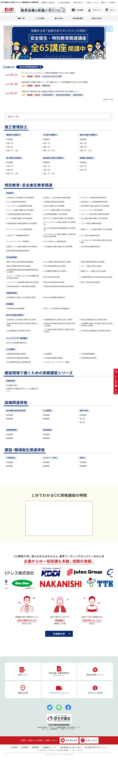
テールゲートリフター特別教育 (18, 241)
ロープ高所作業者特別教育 (90, 235)
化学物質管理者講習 (88, 354)
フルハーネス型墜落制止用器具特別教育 (95, 214)
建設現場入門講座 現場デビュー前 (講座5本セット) (22, 389)
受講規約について (50, 747)
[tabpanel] (58, 42)
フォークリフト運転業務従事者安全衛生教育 (23, 282)
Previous (11, 43)
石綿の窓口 (77, 2)
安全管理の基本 (12, 385)
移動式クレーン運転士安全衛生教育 (93, 271)
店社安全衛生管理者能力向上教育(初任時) (95, 330)
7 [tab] (67, 56)
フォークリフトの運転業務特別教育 (19, 206)
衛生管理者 (48, 354)
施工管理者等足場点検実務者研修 (19, 362)
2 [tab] (49, 56)
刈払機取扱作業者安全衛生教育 (55, 271)
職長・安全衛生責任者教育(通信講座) (20, 262)
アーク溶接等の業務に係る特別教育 (19, 218)
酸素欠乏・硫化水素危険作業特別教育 (57, 197)
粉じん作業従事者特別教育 (16, 202)
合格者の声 (59, 633)
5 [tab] (60, 56)
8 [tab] (70, 56)
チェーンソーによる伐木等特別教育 (19, 229)
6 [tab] (63, 56)
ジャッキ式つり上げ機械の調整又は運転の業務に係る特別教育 (59, 235)
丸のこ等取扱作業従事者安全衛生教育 (57, 262)
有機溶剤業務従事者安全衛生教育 (93, 262)
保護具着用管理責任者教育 (16, 354)
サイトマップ (77, 750)
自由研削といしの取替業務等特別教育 (94, 202)
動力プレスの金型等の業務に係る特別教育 (59, 218)
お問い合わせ (97, 18)
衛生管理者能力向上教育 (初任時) (19, 330)
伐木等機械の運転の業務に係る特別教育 (58, 246)
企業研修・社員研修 (48, 2)
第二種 (82, 422)
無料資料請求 (78, 18)
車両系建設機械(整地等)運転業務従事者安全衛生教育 (22, 271)
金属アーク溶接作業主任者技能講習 (56, 308)
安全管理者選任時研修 (89, 358)
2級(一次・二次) (12, 150)
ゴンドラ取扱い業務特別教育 (91, 223)
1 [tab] (46, 56)
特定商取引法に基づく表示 (70, 747)
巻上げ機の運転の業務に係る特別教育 (94, 218)
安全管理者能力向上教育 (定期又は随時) (58, 319)
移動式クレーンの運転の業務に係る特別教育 (96, 229)
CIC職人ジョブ (91, 2)
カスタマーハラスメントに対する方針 (54, 750)
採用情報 (24, 747)
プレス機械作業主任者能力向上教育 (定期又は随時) (59, 330)
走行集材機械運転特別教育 (90, 246)
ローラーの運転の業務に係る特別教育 (57, 210)
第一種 (82, 419)
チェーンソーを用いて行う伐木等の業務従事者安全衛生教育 (23, 277)
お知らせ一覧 (108, 99)
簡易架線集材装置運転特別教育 (18, 250)
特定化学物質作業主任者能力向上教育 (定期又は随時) (59, 324)
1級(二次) (9, 147)
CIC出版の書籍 (63, 2)
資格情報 (9, 139)
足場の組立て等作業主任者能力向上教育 (21, 319)
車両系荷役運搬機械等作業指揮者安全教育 (59, 286)
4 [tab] (56, 56)
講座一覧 (21, 18)
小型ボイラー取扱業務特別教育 (18, 235)
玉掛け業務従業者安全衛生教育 (55, 266)
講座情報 (9, 419)
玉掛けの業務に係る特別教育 (54, 206)
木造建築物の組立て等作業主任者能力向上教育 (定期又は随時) (96, 324)
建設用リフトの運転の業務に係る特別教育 (22, 246)
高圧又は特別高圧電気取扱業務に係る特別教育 (60, 229)
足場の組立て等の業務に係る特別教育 (20, 197)
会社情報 (14, 747)
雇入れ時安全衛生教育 (52, 277)
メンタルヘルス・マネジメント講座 (56, 362)
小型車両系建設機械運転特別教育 (19, 214)
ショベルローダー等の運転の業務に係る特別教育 (96, 241)
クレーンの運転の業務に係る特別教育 (20, 210)
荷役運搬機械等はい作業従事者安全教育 (21, 286)
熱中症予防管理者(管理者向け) (55, 297)
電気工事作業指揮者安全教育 (54, 282)
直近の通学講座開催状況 (28, 67)
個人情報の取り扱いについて (96, 747)
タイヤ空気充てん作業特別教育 (55, 241)
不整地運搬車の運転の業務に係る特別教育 (22, 223)
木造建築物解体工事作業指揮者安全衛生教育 (96, 277)
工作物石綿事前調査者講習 (53, 358)
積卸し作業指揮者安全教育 (90, 282)
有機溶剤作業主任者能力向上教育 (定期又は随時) (22, 324)
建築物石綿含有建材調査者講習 (18, 358)
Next (105, 43)
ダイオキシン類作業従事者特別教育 (93, 197)
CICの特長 (40, 18)
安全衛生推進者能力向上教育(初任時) (94, 319)
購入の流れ (59, 18)
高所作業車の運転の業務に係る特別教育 (95, 206)
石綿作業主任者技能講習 (15, 308)
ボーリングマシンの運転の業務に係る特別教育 (60, 223)
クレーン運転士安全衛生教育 (91, 266)
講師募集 (35, 747)
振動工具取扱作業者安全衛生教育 (19, 266)
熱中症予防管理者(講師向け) (17, 343)
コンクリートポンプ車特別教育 (92, 210)
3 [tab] (53, 56)
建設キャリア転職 (107, 2)
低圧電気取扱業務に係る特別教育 (56, 214)
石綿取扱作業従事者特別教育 (54, 202)
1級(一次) (9, 143)
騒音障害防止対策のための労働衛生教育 (21, 297)
